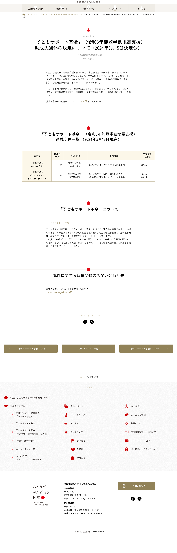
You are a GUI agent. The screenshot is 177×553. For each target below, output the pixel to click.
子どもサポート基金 (59, 222)
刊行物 (77, 449)
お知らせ (71, 423)
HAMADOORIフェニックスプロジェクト (28, 457)
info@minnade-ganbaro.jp (58, 292)
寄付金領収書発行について (140, 432)
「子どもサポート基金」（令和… (32, 348)
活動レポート (73, 406)
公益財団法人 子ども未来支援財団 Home (26, 398)
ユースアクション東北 (26, 449)
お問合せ (132, 406)
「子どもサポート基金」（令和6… (145, 348)
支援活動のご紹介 (15, 406)
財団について (73, 432)
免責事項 (78, 458)
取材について (134, 423)
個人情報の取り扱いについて (141, 449)
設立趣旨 (78, 441)
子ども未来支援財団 (82, 531)
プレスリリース (33, 14)
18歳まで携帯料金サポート (28, 440)
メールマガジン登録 (137, 441)
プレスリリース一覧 (88, 348)
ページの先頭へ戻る (90, 377)
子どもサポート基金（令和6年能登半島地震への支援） (60, 14)
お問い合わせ (133, 486)
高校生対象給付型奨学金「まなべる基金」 (27, 414)
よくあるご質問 (135, 415)
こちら (81, 101)
